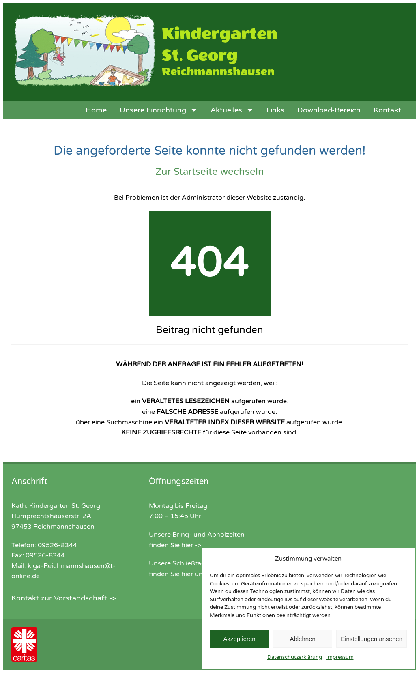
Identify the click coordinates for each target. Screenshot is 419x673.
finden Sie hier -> (175, 545)
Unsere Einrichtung (159, 110)
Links (275, 109)
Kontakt (387, 109)
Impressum (340, 657)
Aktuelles (232, 110)
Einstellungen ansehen (371, 638)
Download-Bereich (329, 109)
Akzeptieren (239, 638)
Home (96, 109)
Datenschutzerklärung (294, 657)
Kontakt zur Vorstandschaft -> (63, 597)
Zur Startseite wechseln (209, 172)
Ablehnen (302, 638)
